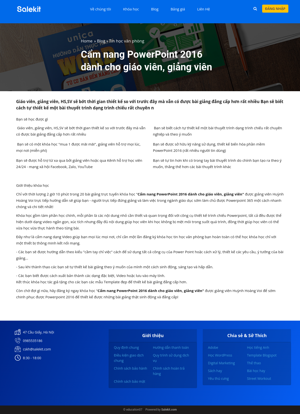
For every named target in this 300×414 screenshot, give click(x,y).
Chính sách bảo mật (129, 381)
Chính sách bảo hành (130, 368)
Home (86, 41)
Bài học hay (256, 370)
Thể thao (254, 363)
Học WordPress (220, 355)
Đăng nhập (275, 8)
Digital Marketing (221, 363)
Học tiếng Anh (258, 347)
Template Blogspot (261, 355)
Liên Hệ (203, 9)
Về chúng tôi (100, 9)
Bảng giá (177, 9)
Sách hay (215, 370)
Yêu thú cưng (218, 378)
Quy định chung (126, 347)
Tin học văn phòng (126, 41)
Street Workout (259, 378)
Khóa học (131, 9)
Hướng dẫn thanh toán (171, 347)
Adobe (213, 347)
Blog (155, 9)
